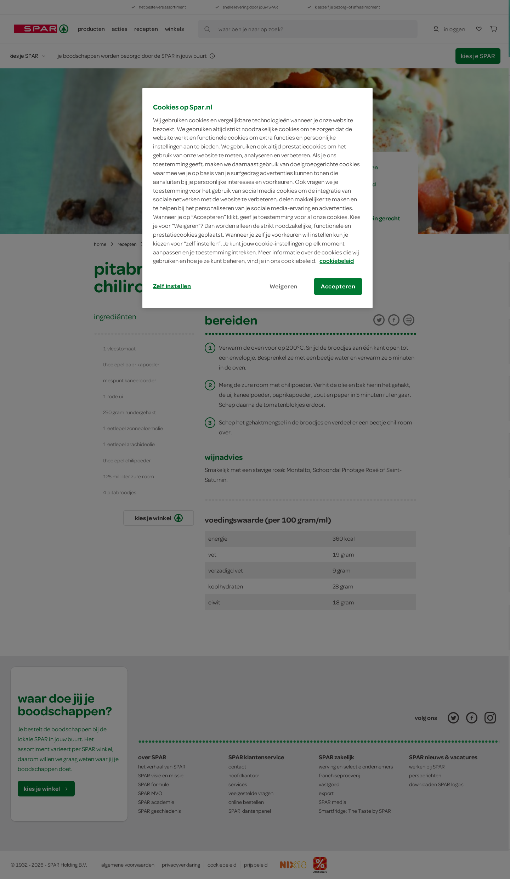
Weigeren (284, 286)
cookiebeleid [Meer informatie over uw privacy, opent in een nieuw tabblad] (336, 261)
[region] (257, 198)
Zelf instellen (172, 286)
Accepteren (338, 286)
